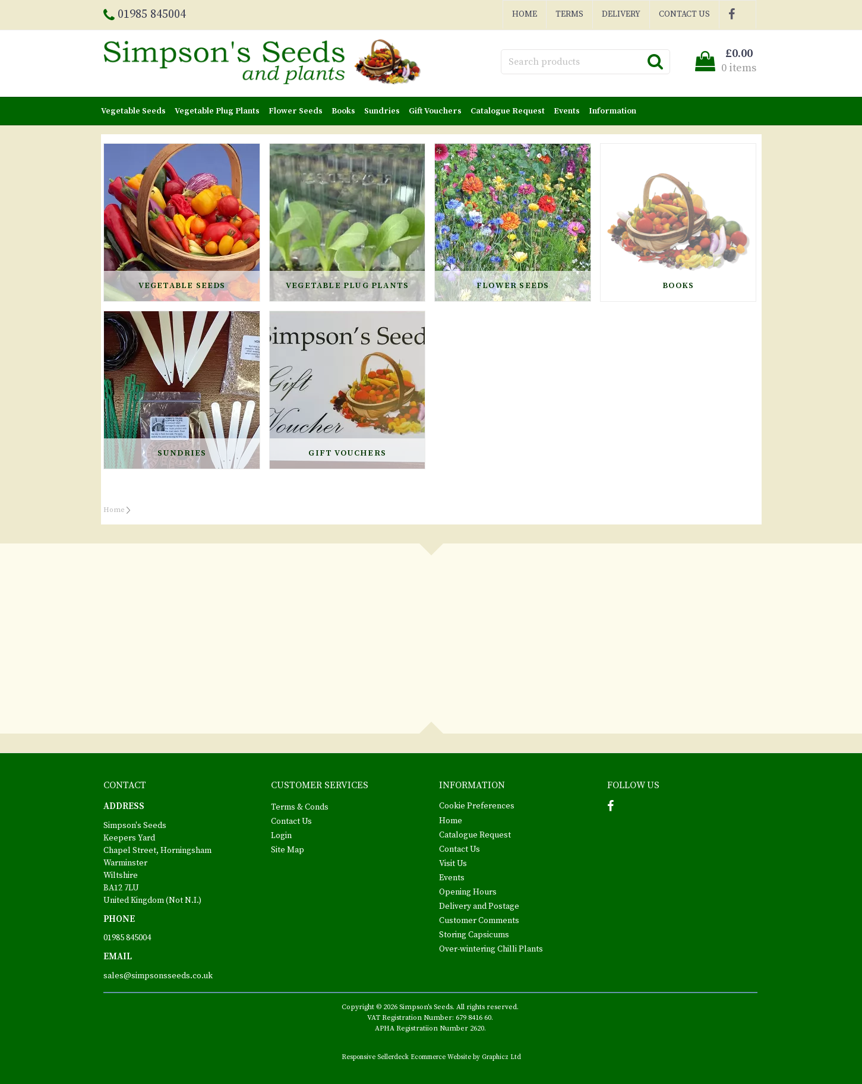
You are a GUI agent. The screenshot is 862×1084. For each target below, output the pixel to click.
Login (281, 835)
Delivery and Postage (479, 906)
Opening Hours (468, 892)
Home (524, 14)
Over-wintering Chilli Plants (491, 949)
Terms (569, 14)
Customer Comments (479, 920)
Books (343, 111)
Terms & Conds (300, 807)
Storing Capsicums (474, 935)
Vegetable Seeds (133, 111)
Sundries (382, 111)
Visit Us (453, 863)
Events (567, 111)
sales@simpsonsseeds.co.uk (158, 976)
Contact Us (684, 14)
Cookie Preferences (476, 806)
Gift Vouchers (435, 111)
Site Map (287, 850)
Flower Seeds (296, 111)
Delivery (621, 14)
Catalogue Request (508, 111)
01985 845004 (127, 938)
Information (612, 111)
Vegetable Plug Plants (217, 111)
